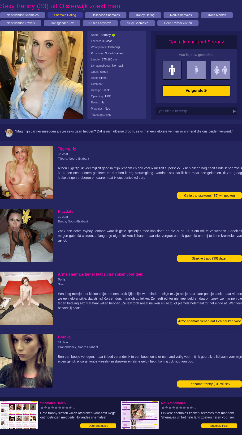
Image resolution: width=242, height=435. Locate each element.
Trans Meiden (216, 15)
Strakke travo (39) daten (209, 258)
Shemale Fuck (219, 425)
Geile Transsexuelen (178, 23)
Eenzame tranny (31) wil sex (209, 384)
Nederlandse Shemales (23, 15)
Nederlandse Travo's (21, 23)
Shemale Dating (65, 15)
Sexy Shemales (137, 23)
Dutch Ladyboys (100, 23)
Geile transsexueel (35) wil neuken (209, 195)
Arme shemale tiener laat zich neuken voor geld (209, 322)
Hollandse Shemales (106, 15)
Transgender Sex (62, 23)
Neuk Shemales (181, 15)
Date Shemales (98, 425)
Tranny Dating (145, 15)
